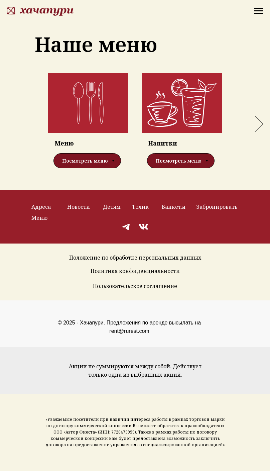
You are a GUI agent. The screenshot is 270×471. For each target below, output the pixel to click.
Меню (39, 217)
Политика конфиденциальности (135, 271)
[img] (126, 226)
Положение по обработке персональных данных (135, 257)
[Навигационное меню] (258, 11)
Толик (140, 206)
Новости (78, 206)
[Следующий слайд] (259, 124)
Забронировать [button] (217, 206)
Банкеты (173, 206)
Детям (112, 206)
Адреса (41, 206)
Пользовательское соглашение (135, 286)
